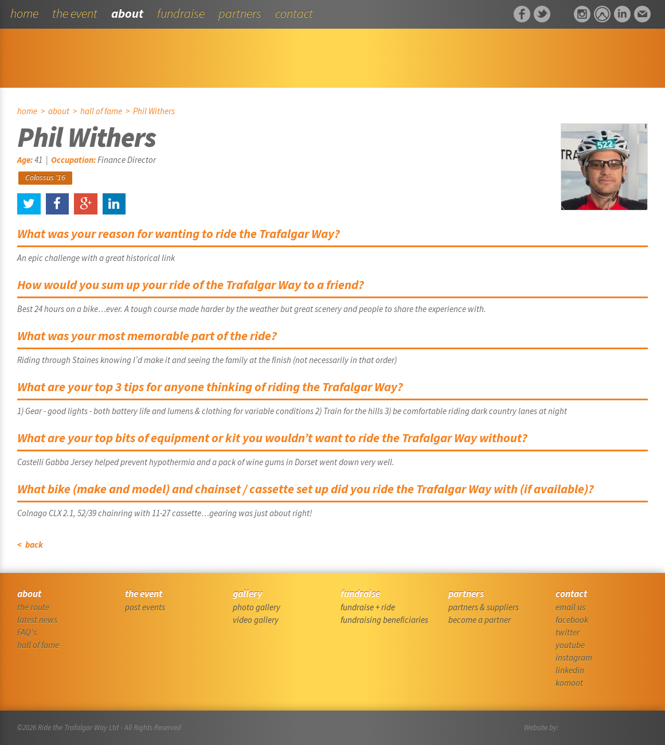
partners (239, 13)
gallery (247, 593)
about (127, 13)
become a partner (479, 619)
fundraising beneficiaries (384, 619)
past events (145, 607)
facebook (572, 619)
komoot (569, 682)
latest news (37, 619)
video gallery (256, 619)
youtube (570, 644)
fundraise (181, 13)
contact (294, 13)
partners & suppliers (483, 607)
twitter (568, 632)
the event (74, 13)
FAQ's (27, 632)
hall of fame (101, 111)
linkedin (570, 670)
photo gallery (256, 607)
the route (33, 607)
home (24, 13)
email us (570, 607)
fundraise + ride (368, 607)
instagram (574, 657)
